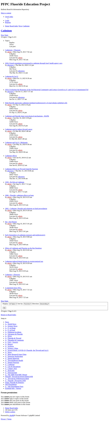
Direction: (40, 304)
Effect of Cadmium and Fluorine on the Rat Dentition (23, 248)
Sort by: (25, 304)
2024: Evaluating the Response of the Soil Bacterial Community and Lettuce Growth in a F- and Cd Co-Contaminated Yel (46, 90)
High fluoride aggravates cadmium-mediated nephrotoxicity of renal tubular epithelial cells (36, 103)
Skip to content (6, 13)
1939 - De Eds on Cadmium (14, 182)
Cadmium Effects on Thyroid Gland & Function (21, 169)
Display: (10, 304)
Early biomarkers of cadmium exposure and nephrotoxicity (25, 235)
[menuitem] (7, 20)
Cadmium (6, 30)
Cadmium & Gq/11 (11, 76)
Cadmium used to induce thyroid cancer (18, 129)
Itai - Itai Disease (11, 222)
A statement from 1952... (13, 288)
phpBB (11, 415)
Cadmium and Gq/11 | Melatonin (16, 142)
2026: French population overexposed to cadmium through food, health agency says (33, 63)
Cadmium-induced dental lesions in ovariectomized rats (24, 261)
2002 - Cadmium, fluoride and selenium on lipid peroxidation (26, 208)
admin (9, 52)
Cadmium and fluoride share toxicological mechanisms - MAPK (27, 116)
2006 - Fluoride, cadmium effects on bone (19, 195)
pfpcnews (10, 65)
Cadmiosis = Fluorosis (12, 50)
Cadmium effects (11, 156)
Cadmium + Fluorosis (12, 275)
